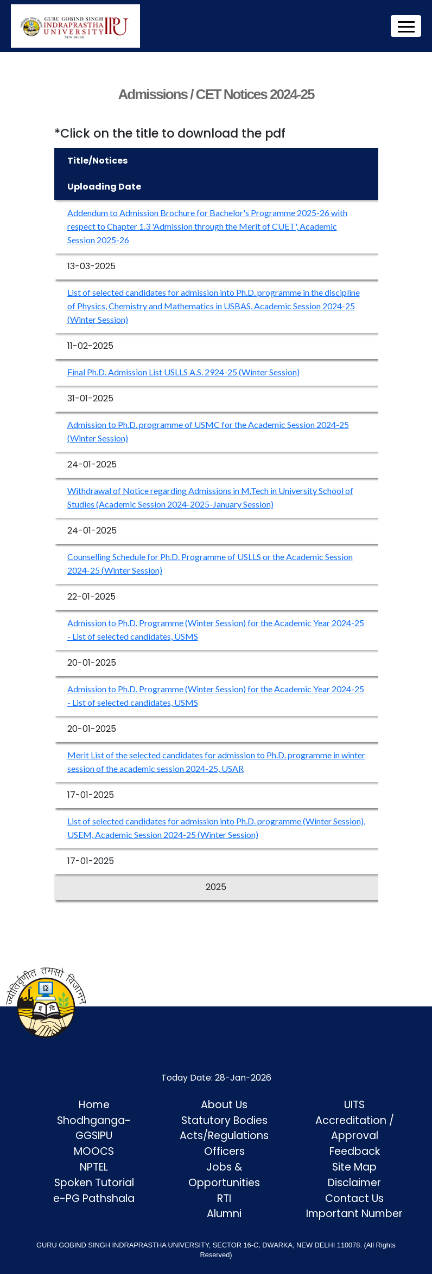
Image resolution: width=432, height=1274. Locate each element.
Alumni (224, 1213)
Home (94, 1104)
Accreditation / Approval (354, 1128)
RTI (224, 1198)
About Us (224, 1104)
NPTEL (94, 1167)
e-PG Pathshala (94, 1198)
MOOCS (94, 1151)
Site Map (354, 1167)
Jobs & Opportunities (224, 1175)
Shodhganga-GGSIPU (94, 1128)
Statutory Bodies (224, 1120)
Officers (224, 1151)
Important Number (354, 1213)
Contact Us (354, 1198)
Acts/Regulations (224, 1135)
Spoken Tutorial (94, 1182)
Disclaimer (354, 1182)
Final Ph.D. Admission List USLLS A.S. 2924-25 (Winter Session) (183, 372)
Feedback (354, 1151)
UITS (354, 1104)
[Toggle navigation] (406, 26)
